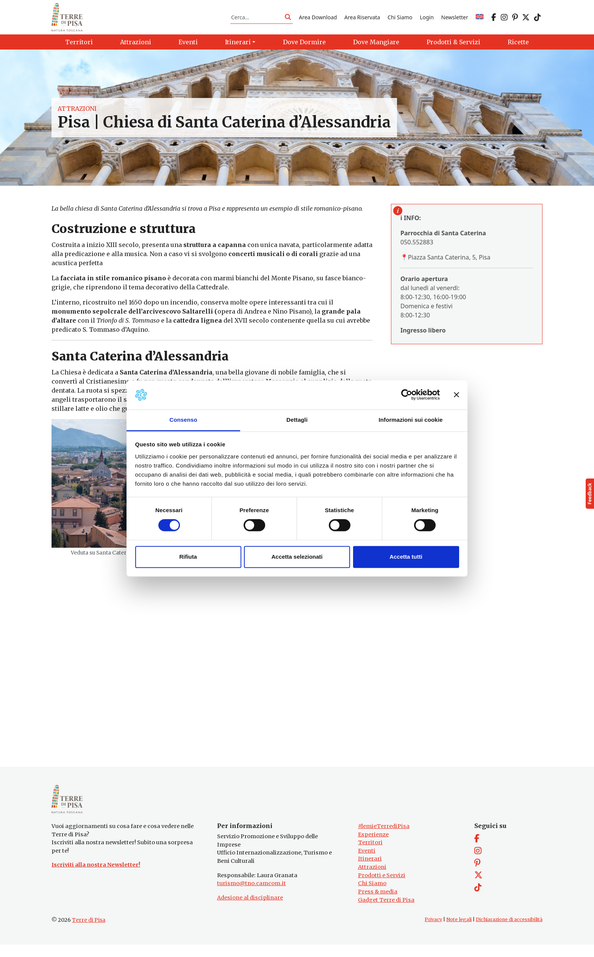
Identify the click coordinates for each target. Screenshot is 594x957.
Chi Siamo (400, 20)
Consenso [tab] (183, 419)
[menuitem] (479, 20)
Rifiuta (188, 556)
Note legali (459, 932)
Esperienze (373, 846)
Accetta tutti (405, 556)
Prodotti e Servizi (381, 887)
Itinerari (370, 871)
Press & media (377, 904)
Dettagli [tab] (297, 419)
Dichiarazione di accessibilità (509, 932)
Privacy (433, 932)
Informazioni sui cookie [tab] (411, 419)
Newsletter (454, 20)
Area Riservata (362, 20)
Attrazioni (77, 115)
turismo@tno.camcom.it (251, 895)
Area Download (318, 20)
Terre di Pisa (88, 932)
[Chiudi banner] (456, 395)
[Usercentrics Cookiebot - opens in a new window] (407, 395)
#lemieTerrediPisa (384, 838)
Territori (370, 854)
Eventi (366, 863)
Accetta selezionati (296, 556)
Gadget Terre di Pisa (386, 912)
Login (427, 20)
